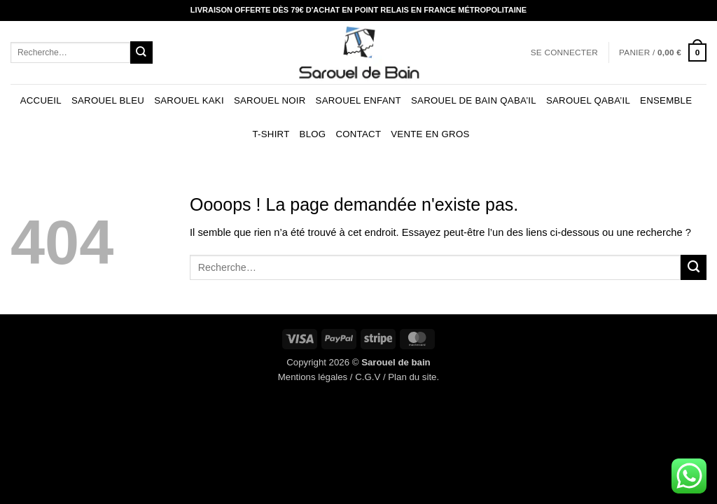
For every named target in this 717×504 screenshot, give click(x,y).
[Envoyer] (141, 52)
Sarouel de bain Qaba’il (473, 100)
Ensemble (666, 100)
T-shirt (270, 134)
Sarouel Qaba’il (588, 100)
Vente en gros (430, 134)
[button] (564, 52)
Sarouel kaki (189, 100)
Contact (358, 134)
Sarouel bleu (107, 100)
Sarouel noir (270, 100)
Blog (313, 134)
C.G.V (367, 377)
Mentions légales (312, 377)
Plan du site (412, 377)
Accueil (41, 100)
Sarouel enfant (358, 100)
